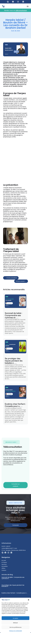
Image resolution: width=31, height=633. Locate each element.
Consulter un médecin (15, 485)
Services (4, 564)
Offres (3, 568)
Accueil (4, 560)
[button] (28, 600)
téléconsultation (21, 10)
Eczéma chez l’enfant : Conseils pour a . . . (15, 405)
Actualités (5, 566)
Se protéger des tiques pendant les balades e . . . (13, 360)
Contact (4, 570)
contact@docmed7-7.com (9, 548)
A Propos (4, 562)
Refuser (15, 623)
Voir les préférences (15, 627)
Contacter (15, 525)
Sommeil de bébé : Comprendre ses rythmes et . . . (13, 315)
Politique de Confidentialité (15, 631)
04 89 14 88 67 (6, 546)
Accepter (15, 618)
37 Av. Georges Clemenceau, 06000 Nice (14, 550)
